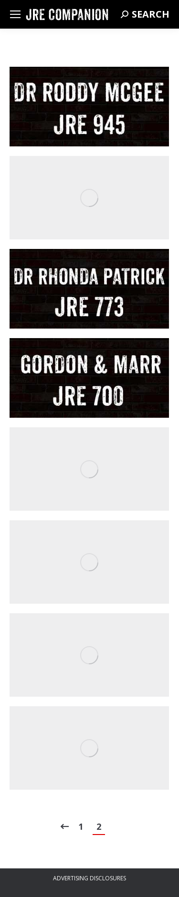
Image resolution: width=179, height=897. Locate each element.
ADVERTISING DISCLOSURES (89, 878)
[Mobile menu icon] (15, 14)
